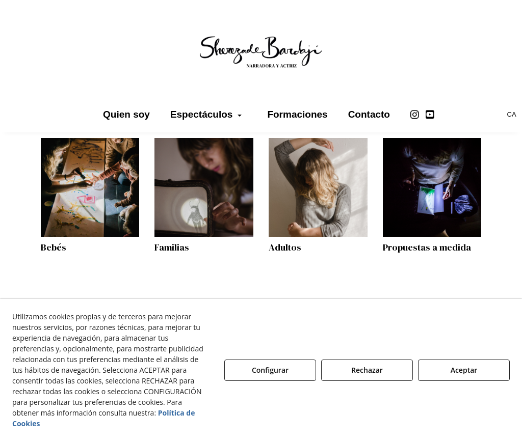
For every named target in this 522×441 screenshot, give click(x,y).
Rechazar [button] (367, 370)
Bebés (53, 247)
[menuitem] (126, 114)
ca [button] (511, 114)
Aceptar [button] (464, 370)
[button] (261, 51)
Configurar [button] (270, 370)
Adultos (285, 247)
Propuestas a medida (427, 247)
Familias (171, 247)
